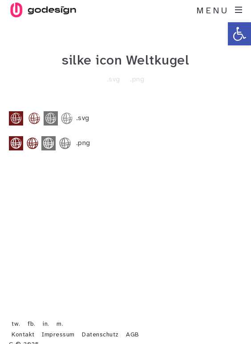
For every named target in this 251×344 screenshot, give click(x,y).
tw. (16, 323)
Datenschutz (100, 333)
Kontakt (23, 333)
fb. (32, 323)
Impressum (58, 333)
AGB (132, 333)
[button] (239, 33)
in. (46, 323)
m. (60, 323)
